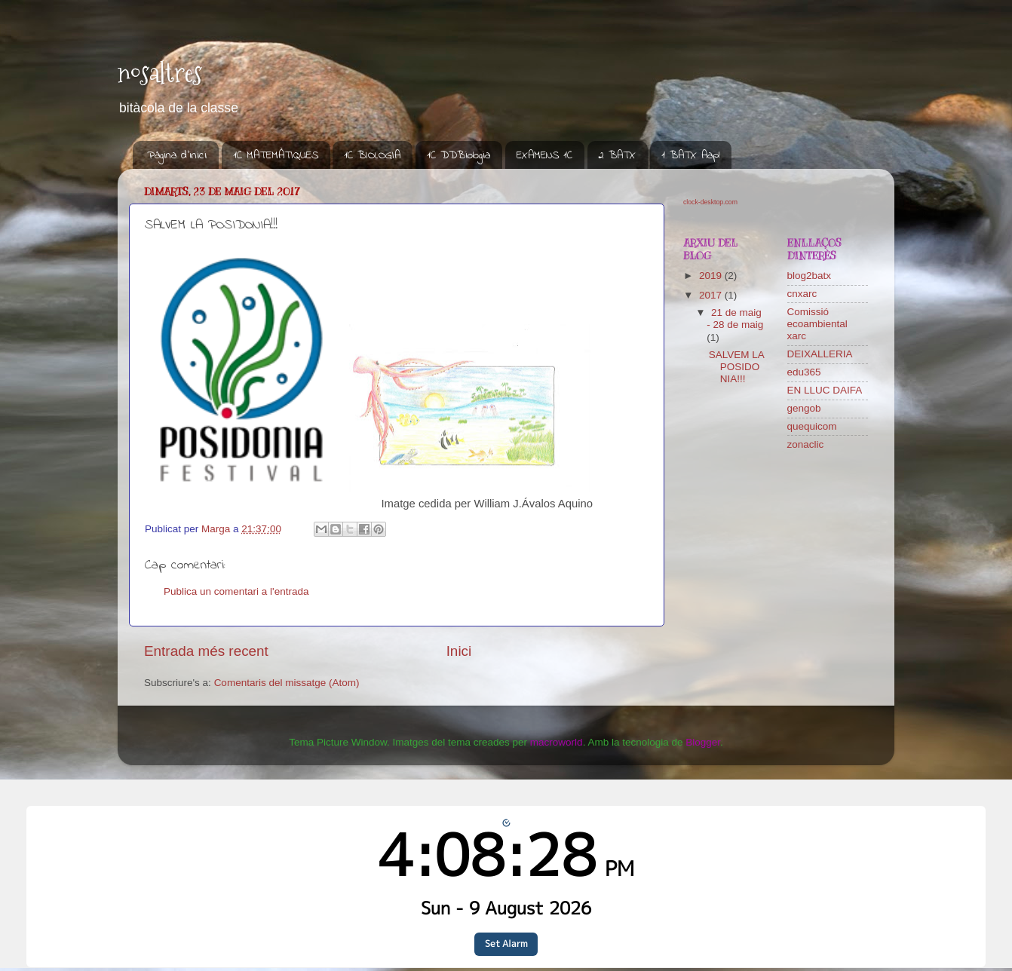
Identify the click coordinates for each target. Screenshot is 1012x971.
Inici (459, 651)
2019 (712, 275)
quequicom (812, 426)
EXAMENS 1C (544, 155)
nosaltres (160, 72)
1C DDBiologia (458, 155)
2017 (712, 295)
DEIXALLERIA (820, 354)
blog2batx (809, 275)
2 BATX (617, 155)
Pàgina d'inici (177, 155)
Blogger (702, 742)
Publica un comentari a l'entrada (236, 591)
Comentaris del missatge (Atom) (287, 682)
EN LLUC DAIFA (825, 390)
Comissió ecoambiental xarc (817, 324)
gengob (804, 408)
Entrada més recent (206, 651)
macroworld (556, 742)
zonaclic (805, 444)
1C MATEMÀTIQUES (275, 155)
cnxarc (802, 293)
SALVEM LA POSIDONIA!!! (736, 366)
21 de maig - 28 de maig (735, 318)
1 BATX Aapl (690, 155)
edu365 (804, 372)
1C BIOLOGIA (372, 155)
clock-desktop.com (710, 202)
